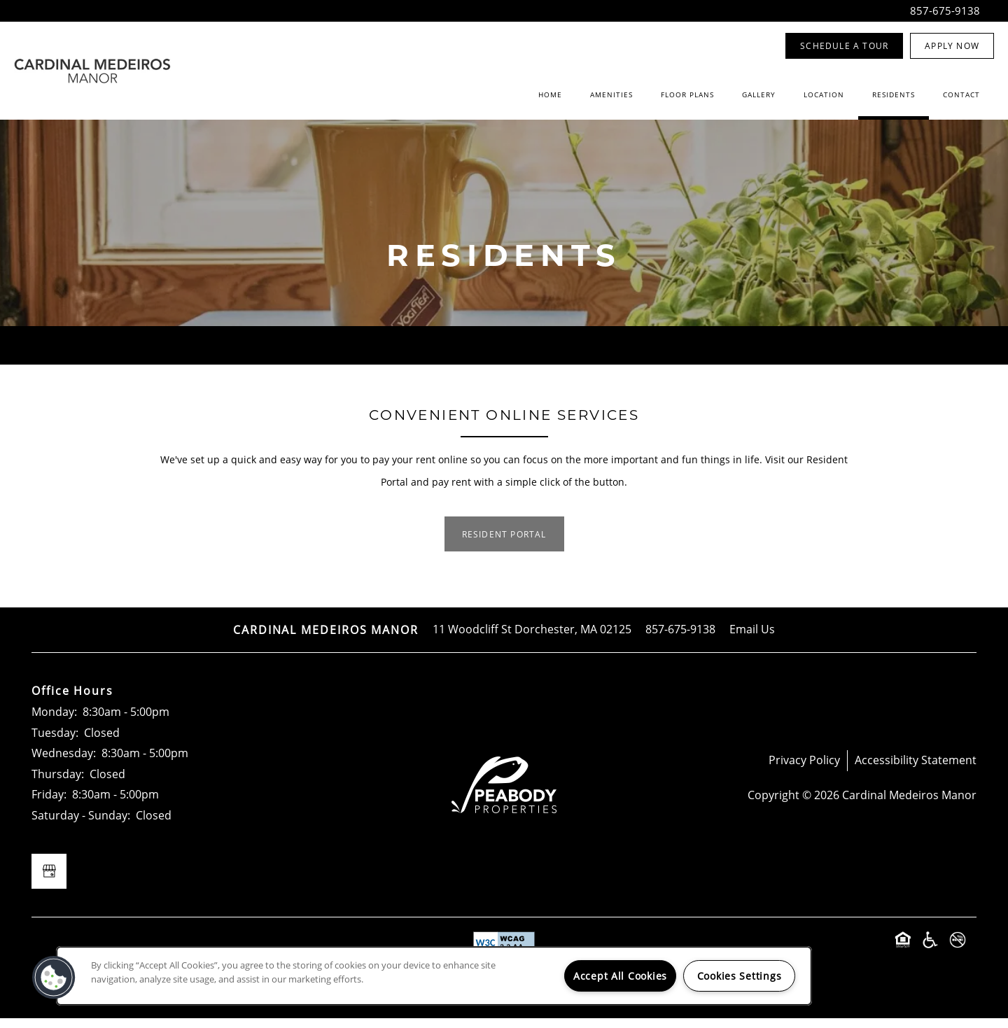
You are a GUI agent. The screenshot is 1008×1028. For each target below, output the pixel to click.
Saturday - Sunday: (80, 824)
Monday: (54, 720)
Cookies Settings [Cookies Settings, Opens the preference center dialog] (739, 976)
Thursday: (57, 783)
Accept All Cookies (620, 976)
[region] (434, 976)
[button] (844, 46)
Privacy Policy (804, 769)
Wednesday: (63, 762)
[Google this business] (48, 881)
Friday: (48, 803)
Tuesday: (54, 741)
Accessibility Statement (915, 769)
